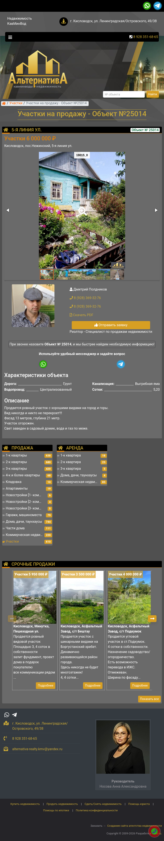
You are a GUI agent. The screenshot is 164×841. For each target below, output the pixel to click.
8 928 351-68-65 (145, 37)
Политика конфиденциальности (97, 810)
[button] (81, 208)
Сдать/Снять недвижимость (103, 804)
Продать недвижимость (62, 804)
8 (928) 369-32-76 (85, 298)
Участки (15, 103)
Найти (152, 94)
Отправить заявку (110, 325)
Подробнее (45, 685)
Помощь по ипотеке (56, 810)
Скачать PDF (81, 315)
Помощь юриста (139, 804)
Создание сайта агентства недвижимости (134, 825)
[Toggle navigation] (9, 37)
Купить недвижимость (25, 804)
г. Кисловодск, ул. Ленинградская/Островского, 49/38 (113, 21)
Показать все (149, 699)
